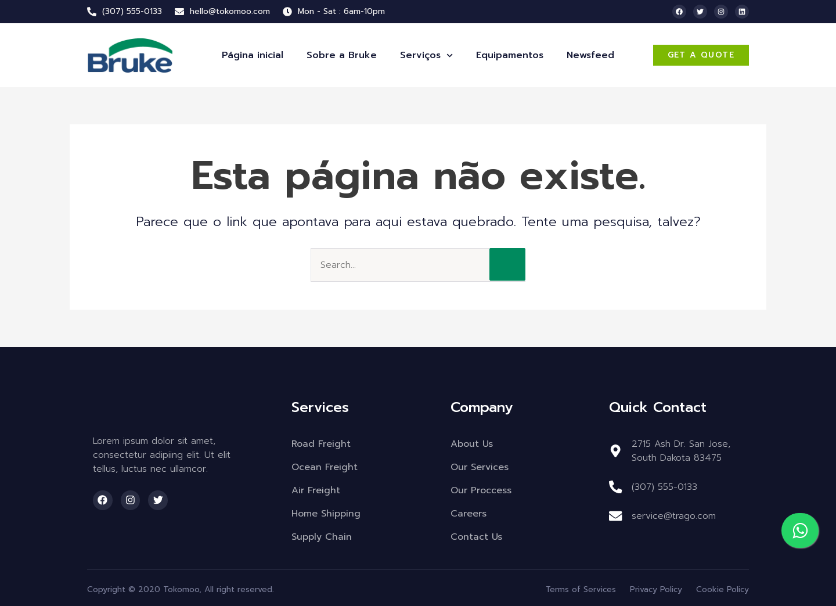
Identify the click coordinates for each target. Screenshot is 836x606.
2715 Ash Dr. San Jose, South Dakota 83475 (680, 451)
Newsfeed (590, 55)
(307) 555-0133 (664, 487)
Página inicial (252, 55)
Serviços (426, 55)
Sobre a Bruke (342, 55)
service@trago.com (673, 516)
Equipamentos (509, 55)
